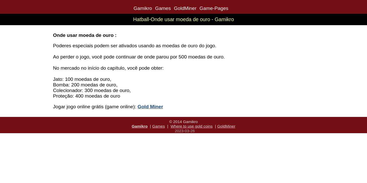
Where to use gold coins (192, 126)
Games (163, 8)
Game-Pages (214, 8)
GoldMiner (185, 8)
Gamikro (143, 8)
